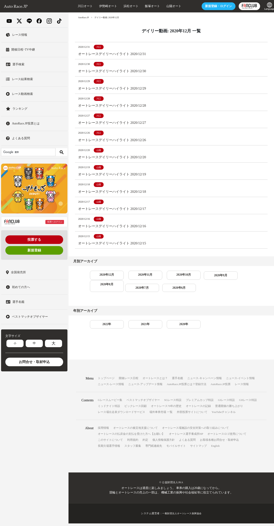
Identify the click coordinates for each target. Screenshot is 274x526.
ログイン (213, 6)
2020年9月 (204, 277)
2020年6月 (138, 290)
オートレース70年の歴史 (166, 408)
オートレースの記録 (198, 408)
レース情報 (242, 387)
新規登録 (34, 250)
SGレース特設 (173, 402)
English (215, 448)
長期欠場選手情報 (109, 448)
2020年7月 (104, 290)
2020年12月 (104, 277)
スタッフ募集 (132, 448)
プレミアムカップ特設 (200, 402)
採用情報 (103, 430)
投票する (34, 239)
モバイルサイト (176, 448)
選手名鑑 (177, 381)
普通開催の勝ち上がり (229, 408)
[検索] (27, 152)
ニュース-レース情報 (111, 387)
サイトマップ (198, 448)
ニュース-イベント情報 (240, 381)
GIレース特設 (226, 402)
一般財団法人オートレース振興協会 (182, 516)
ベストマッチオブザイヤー (143, 402)
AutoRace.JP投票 (221, 387)
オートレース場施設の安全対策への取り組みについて (195, 430)
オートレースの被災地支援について (135, 430)
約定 (145, 442)
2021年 (137, 327)
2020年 (171, 327)
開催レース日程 (128, 381)
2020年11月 (138, 277)
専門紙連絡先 (153, 448)
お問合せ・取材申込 (34, 362)
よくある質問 (187, 442)
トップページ (106, 381)
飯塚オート (147, 6)
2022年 (104, 327)
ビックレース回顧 (135, 408)
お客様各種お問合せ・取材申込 (219, 442)
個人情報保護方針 (163, 442)
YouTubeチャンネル (224, 414)
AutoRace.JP (83, 17)
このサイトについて (110, 442)
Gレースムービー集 (110, 402)
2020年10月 (171, 277)
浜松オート (126, 6)
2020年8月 (238, 277)
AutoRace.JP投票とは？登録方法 (186, 387)
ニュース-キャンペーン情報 (204, 381)
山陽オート (168, 6)
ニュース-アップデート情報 (145, 387)
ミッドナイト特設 (109, 408)
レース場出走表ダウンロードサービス (121, 414)
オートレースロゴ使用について (226, 436)
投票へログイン (54, 222)
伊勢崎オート (103, 6)
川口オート (80, 6)
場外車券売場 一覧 (160, 414)
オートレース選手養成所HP (186, 436)
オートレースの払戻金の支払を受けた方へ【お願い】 (131, 436)
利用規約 (132, 442)
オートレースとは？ (155, 381)
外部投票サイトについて (192, 414)
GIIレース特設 (248, 402)
